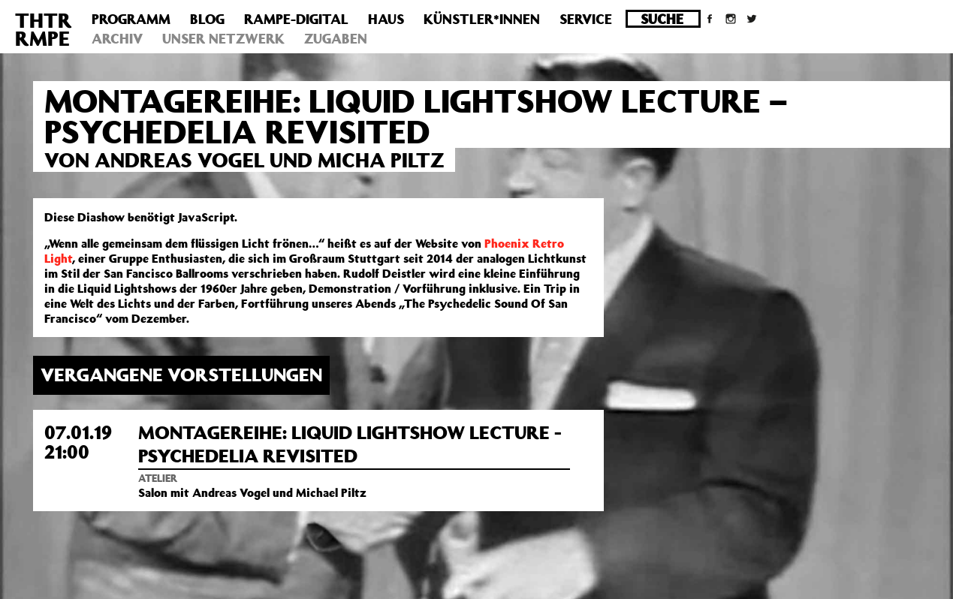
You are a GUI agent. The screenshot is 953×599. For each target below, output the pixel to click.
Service (585, 19)
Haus (386, 19)
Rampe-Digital (296, 19)
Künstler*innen (482, 19)
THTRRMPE (43, 29)
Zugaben (335, 38)
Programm (131, 19)
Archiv (117, 38)
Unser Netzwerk (223, 38)
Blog (207, 19)
